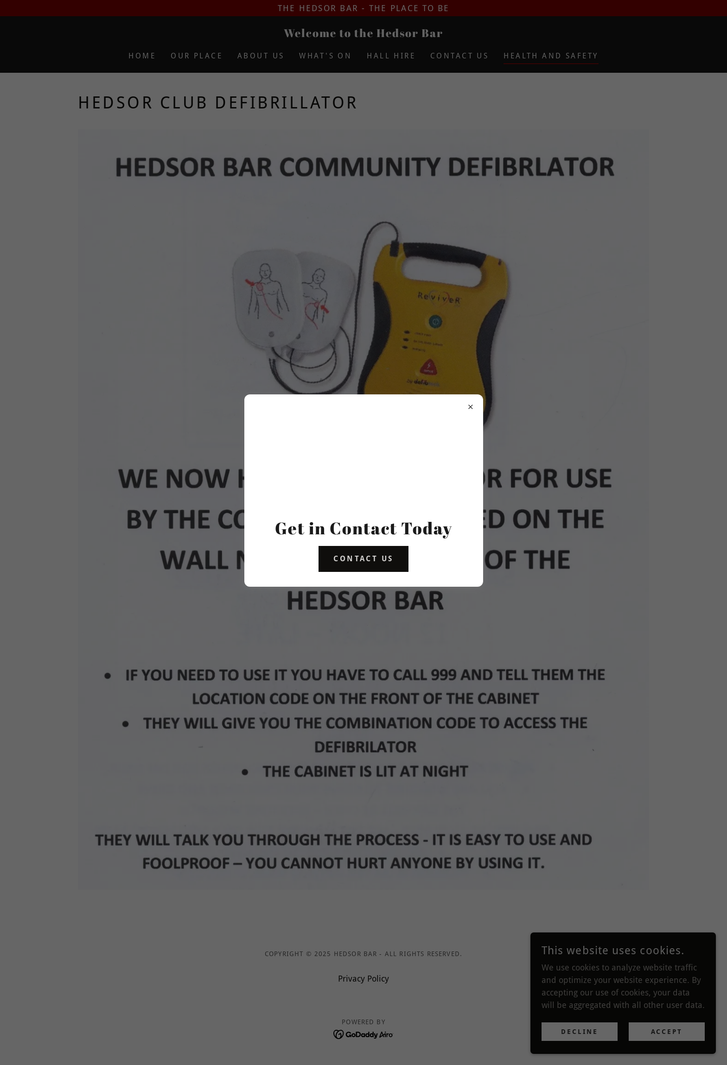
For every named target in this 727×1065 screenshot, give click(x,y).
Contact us (363, 558)
